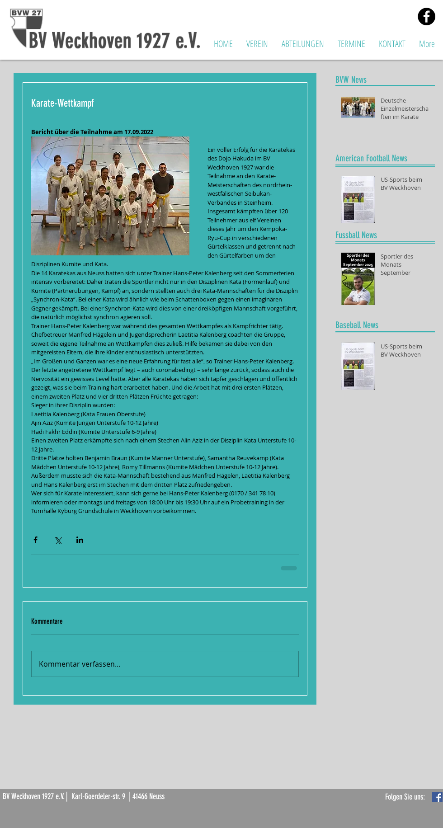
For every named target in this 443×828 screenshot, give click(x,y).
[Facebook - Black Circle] (426, 16)
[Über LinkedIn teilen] (79, 540)
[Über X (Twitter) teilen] (57, 540)
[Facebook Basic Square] (437, 797)
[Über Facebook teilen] (35, 540)
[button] (257, 44)
